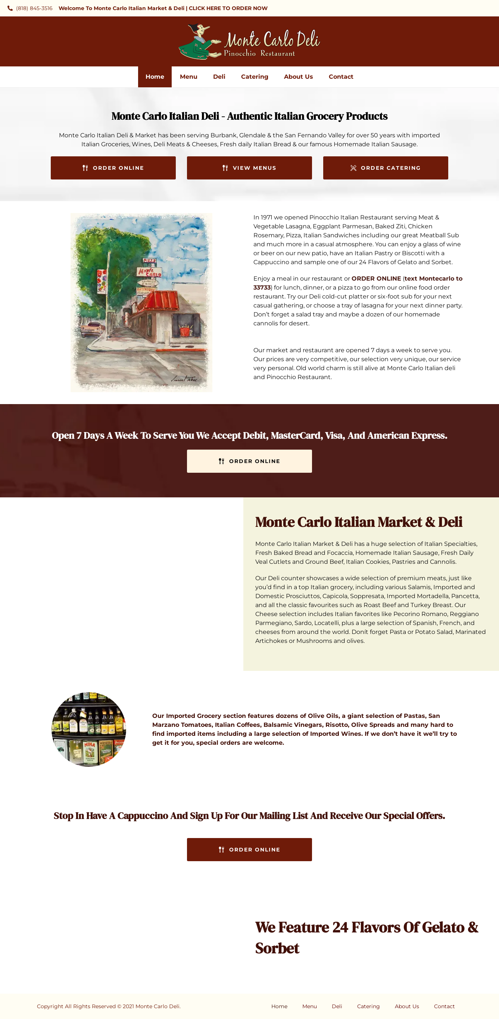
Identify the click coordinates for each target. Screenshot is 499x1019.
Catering (254, 76)
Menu (188, 76)
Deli (219, 76)
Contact (341, 76)
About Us (298, 76)
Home (155, 76)
